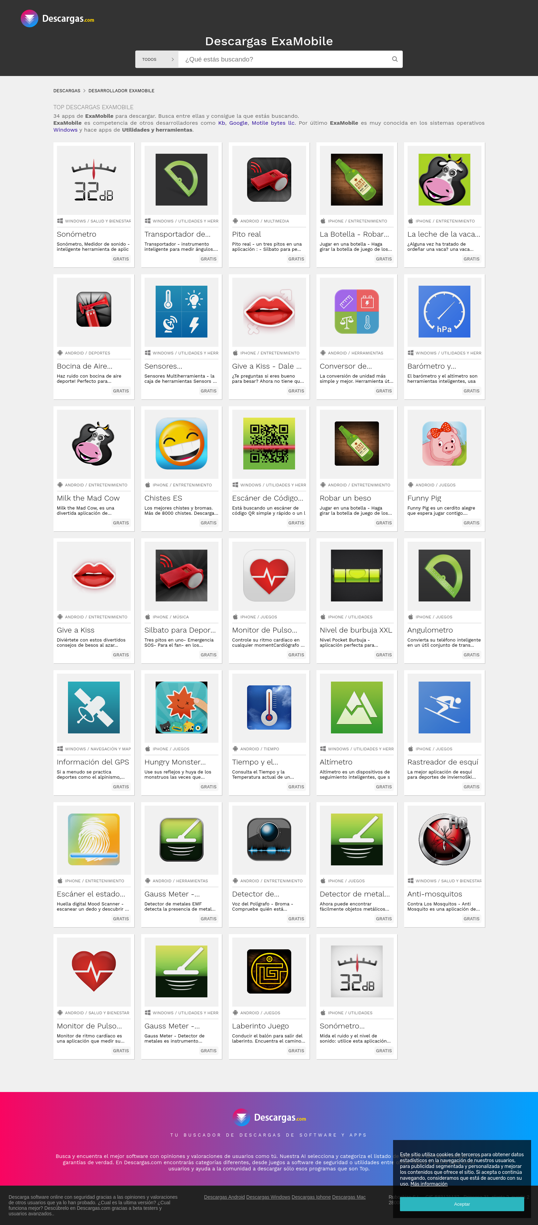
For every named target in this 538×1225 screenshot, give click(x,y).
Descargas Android (224, 1197)
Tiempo (271, 749)
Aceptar (462, 1204)
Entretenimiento (367, 221)
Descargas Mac (349, 1197)
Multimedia (276, 221)
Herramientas (367, 353)
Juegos (447, 485)
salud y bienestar (111, 221)
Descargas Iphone (311, 1197)
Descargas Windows (268, 1197)
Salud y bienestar (108, 1012)
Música (181, 617)
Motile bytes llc (273, 123)
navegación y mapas (113, 749)
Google (238, 123)
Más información (429, 1184)
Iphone (336, 221)
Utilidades (360, 617)
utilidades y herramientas (208, 221)
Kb (221, 123)
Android (250, 221)
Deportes (99, 353)
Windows (65, 129)
